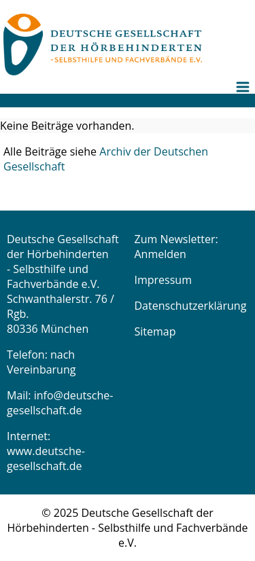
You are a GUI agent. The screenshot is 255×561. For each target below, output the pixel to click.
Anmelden (160, 254)
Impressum (163, 279)
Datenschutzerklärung (191, 305)
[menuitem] (245, 97)
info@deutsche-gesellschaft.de (60, 403)
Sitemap (155, 331)
